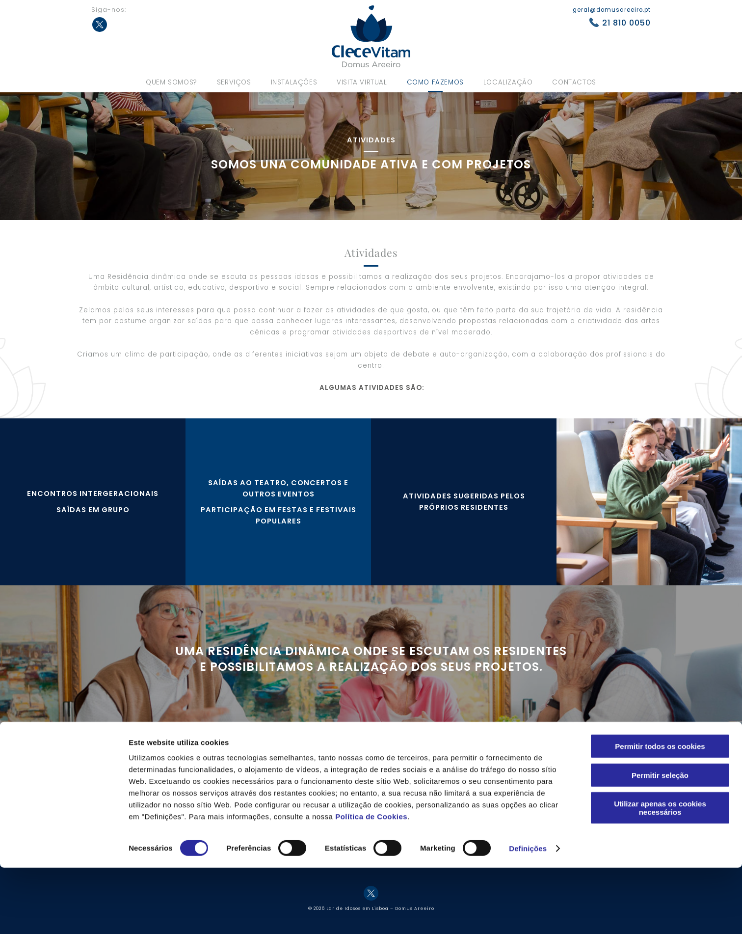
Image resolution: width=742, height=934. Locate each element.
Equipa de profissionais (230, 776)
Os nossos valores (221, 764)
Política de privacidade (583, 764)
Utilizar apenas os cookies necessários (660, 874)
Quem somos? (171, 82)
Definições (528, 914)
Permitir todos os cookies (660, 812)
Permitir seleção (660, 841)
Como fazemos (435, 82)
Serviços (234, 82)
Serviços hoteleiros (340, 764)
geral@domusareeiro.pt (612, 10)
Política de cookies (576, 776)
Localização (508, 82)
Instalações (294, 82)
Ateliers (441, 776)
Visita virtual (362, 82)
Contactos (574, 82)
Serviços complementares (351, 776)
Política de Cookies (371, 883)
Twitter (99, 24)
